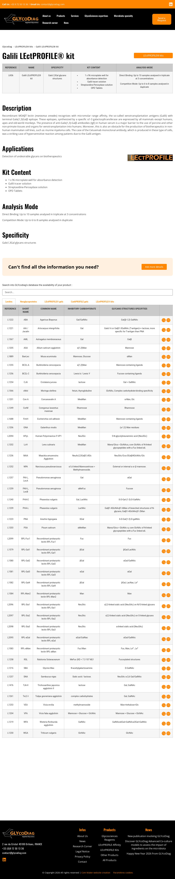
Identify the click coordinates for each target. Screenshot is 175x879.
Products (61, 16)
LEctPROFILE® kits (153, 55)
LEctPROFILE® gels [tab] (54, 301)
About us (46, 16)
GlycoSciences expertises (96, 16)
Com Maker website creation (95, 872)
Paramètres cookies (123, 872)
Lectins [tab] (8, 301)
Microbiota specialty (123, 16)
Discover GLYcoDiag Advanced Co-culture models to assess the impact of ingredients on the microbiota (148, 845)
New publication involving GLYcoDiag (149, 836)
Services (75, 16)
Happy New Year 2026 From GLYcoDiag (149, 853)
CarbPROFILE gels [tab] (79, 301)
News (66, 23)
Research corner (50, 23)
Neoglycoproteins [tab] (28, 301)
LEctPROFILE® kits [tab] (105, 301)
